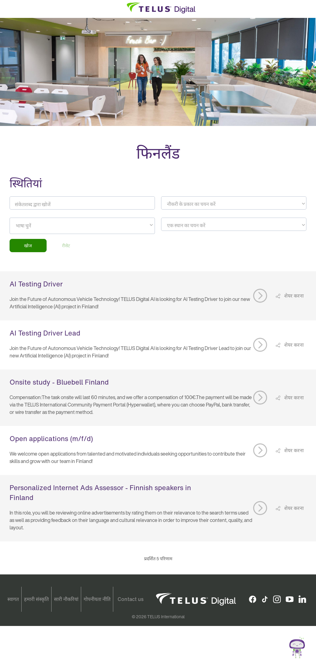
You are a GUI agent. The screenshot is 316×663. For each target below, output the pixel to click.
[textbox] (233, 204)
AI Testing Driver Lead (45, 333)
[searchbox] (44, 225)
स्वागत (13, 599)
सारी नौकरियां (66, 599)
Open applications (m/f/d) (51, 439)
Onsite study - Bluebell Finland (59, 382)
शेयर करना (293, 295)
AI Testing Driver (36, 284)
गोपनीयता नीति (97, 599)
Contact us (130, 599)
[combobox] (233, 203)
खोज (28, 245)
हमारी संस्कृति (36, 599)
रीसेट (66, 245)
